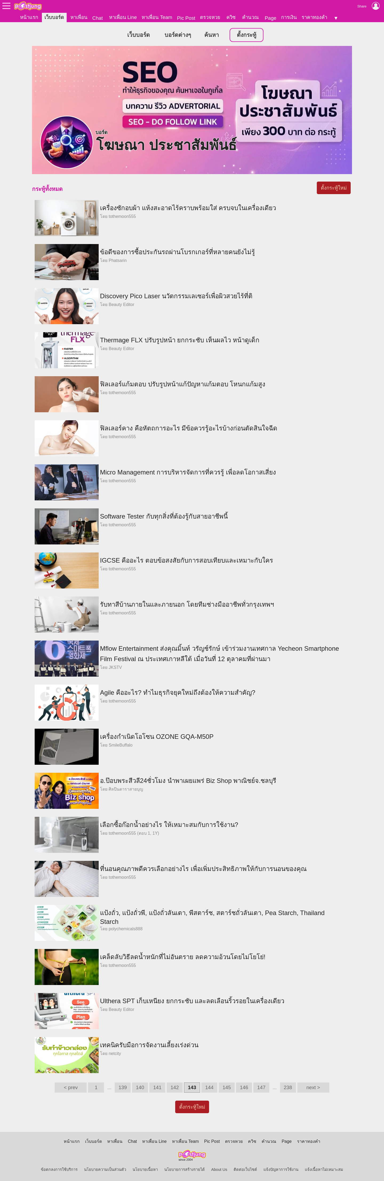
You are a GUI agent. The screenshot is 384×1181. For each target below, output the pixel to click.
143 (192, 1087)
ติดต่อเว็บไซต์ (245, 1169)
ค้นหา (211, 35)
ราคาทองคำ (314, 17)
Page (271, 18)
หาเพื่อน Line (123, 17)
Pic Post (186, 18)
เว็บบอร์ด (54, 17)
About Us (219, 1169)
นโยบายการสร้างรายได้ (184, 1169)
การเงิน (289, 17)
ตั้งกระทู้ (246, 35)
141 (157, 1087)
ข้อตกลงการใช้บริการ (59, 1169)
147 (261, 1087)
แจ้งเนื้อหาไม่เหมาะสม (324, 1169)
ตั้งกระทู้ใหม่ (334, 188)
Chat (97, 18)
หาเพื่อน (78, 17)
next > (313, 1087)
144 (209, 1087)
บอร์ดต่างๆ (178, 35)
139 (122, 1087)
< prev (71, 1087)
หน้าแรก (29, 17)
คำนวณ (250, 17)
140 (140, 1087)
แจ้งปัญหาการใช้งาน (280, 1169)
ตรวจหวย (210, 17)
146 (244, 1087)
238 (288, 1087)
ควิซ (231, 17)
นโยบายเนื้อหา (145, 1169)
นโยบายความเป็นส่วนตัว (105, 1169)
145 (226, 1087)
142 (174, 1087)
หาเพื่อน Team (157, 17)
